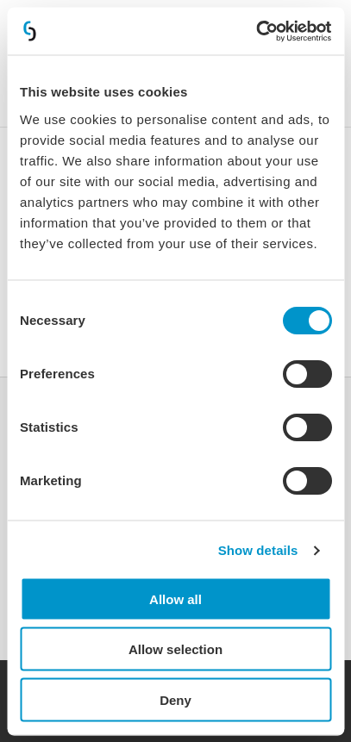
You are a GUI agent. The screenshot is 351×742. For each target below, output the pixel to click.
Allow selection (175, 649)
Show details (258, 550)
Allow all (175, 598)
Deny (175, 699)
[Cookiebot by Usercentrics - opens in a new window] (255, 31)
